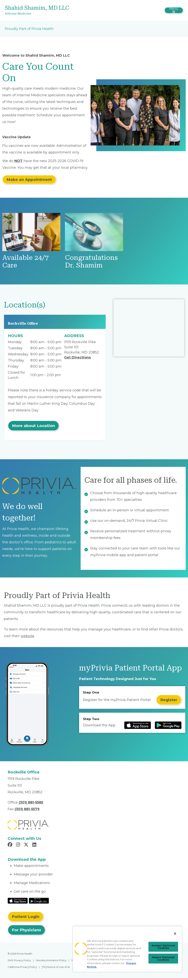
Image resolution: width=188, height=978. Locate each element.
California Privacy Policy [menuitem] (22, 966)
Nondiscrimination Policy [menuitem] (51, 960)
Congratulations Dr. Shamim (91, 261)
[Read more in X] (27, 845)
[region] (127, 949)
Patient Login (25, 916)
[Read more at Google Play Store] (168, 725)
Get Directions (77, 357)
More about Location (33, 425)
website (27, 636)
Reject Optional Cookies (163, 958)
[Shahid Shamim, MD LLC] (64, 10)
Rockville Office (23, 323)
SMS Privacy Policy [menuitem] (19, 960)
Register (168, 700)
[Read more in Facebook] (10, 845)
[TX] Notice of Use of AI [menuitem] (56, 966)
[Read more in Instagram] (18, 845)
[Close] (175, 933)
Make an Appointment (29, 179)
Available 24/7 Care (25, 261)
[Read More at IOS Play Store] (18, 900)
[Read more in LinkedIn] (34, 845)
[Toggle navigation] (173, 10)
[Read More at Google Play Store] (39, 900)
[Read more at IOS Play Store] (137, 725)
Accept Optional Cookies (163, 946)
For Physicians (26, 930)
